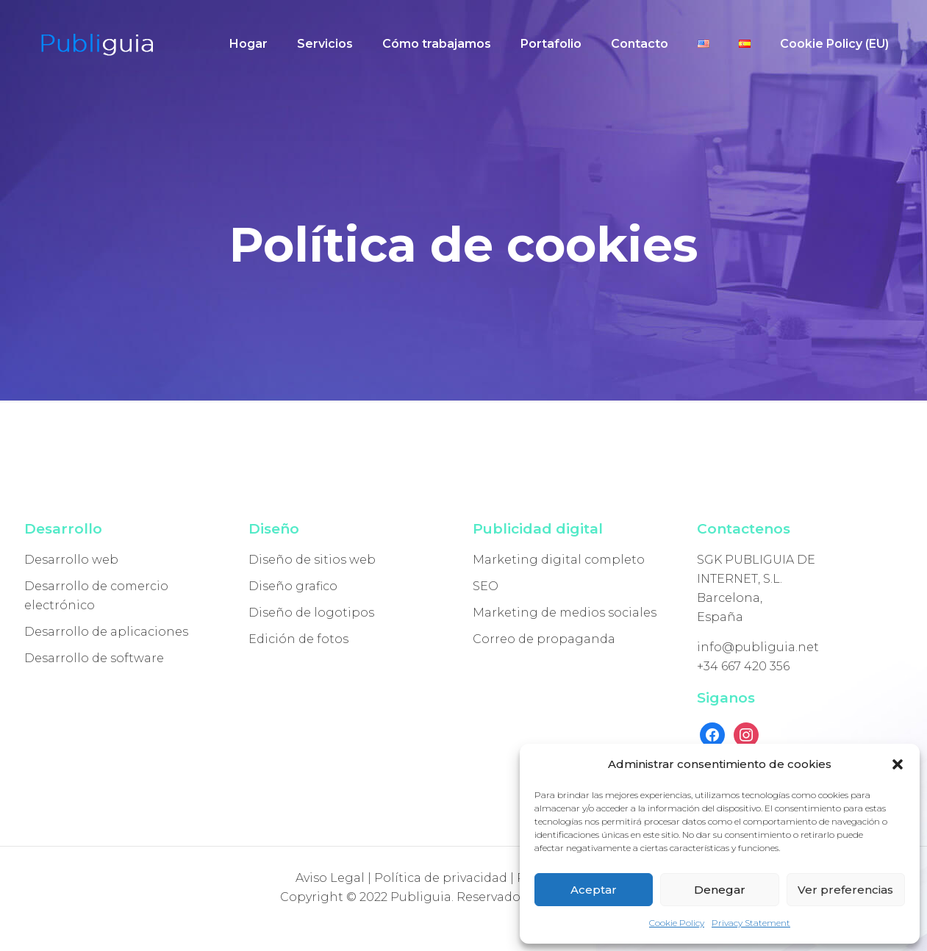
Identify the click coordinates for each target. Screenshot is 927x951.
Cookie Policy (676, 922)
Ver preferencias (845, 890)
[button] (897, 764)
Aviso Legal (330, 878)
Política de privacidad (440, 878)
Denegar (719, 890)
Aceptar (593, 890)
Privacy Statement (751, 922)
